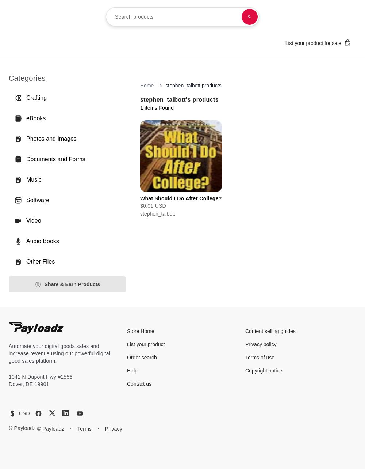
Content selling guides (270, 331)
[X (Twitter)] (52, 413)
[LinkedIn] (65, 413)
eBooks (30, 118)
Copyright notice (263, 371)
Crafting (31, 98)
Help (132, 371)
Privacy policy (261, 344)
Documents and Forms (50, 159)
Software (32, 200)
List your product (146, 344)
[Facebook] (38, 413)
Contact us (139, 384)
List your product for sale (318, 42)
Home (147, 85)
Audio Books (37, 241)
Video (28, 220)
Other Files (35, 261)
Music (28, 180)
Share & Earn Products (67, 284)
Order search (142, 357)
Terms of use (259, 357)
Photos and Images (46, 139)
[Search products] (250, 17)
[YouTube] (80, 413)
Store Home (140, 331)
